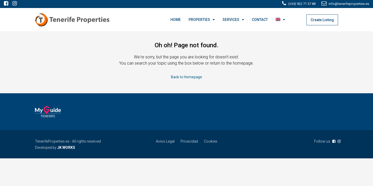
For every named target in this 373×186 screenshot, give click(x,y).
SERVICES (231, 20)
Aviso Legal (165, 141)
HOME (175, 20)
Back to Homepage (186, 77)
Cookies (210, 141)
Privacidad (189, 141)
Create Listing (322, 20)
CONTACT (260, 20)
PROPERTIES (199, 20)
